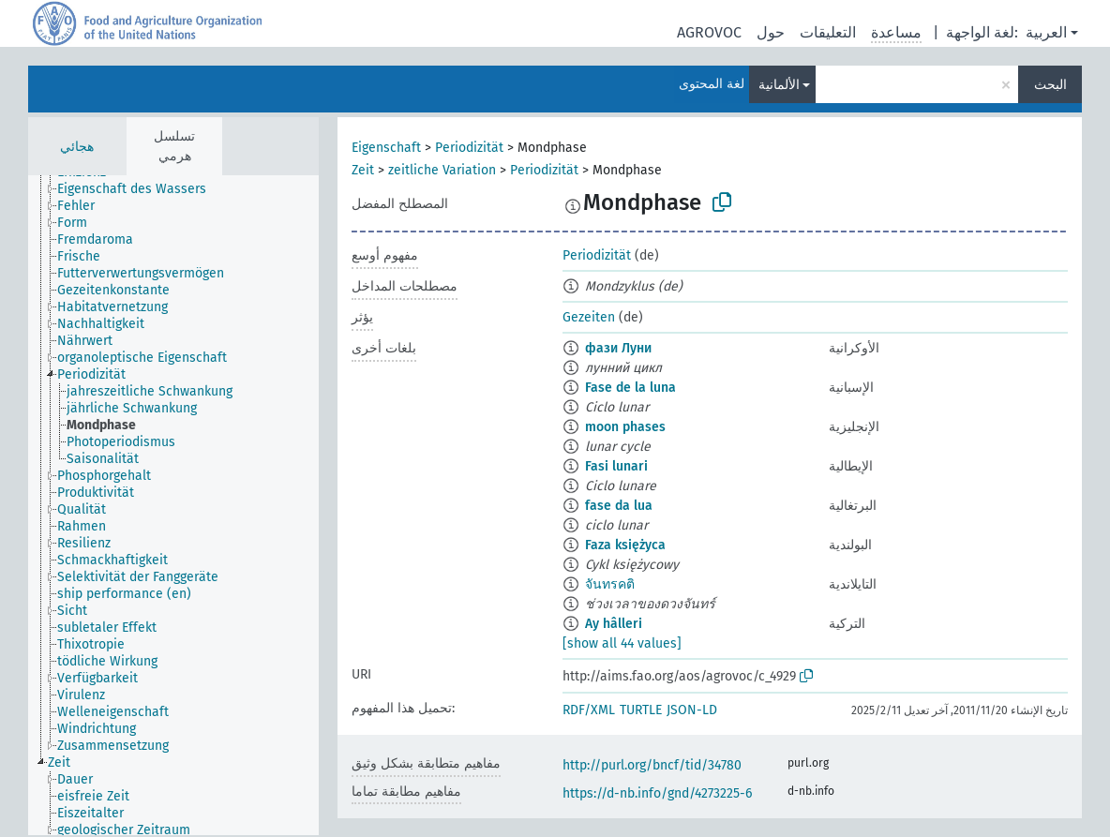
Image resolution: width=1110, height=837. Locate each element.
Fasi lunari (616, 466)
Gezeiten (588, 317)
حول (771, 32)
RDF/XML (588, 710)
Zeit (363, 170)
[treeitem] (139, 189)
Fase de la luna (630, 388)
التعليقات (828, 32)
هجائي (77, 147)
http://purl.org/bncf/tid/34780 (652, 765)
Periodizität (469, 148)
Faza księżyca (625, 545)
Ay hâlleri (613, 624)
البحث (1050, 85)
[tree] (173, 505)
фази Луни (618, 348)
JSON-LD (692, 710)
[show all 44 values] (622, 643)
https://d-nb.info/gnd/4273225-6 (657, 793)
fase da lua (618, 506)
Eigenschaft (386, 148)
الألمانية (779, 85)
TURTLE (641, 710)
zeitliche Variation (442, 170)
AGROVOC (709, 32)
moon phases (625, 427)
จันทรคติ (610, 584)
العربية (1046, 32)
